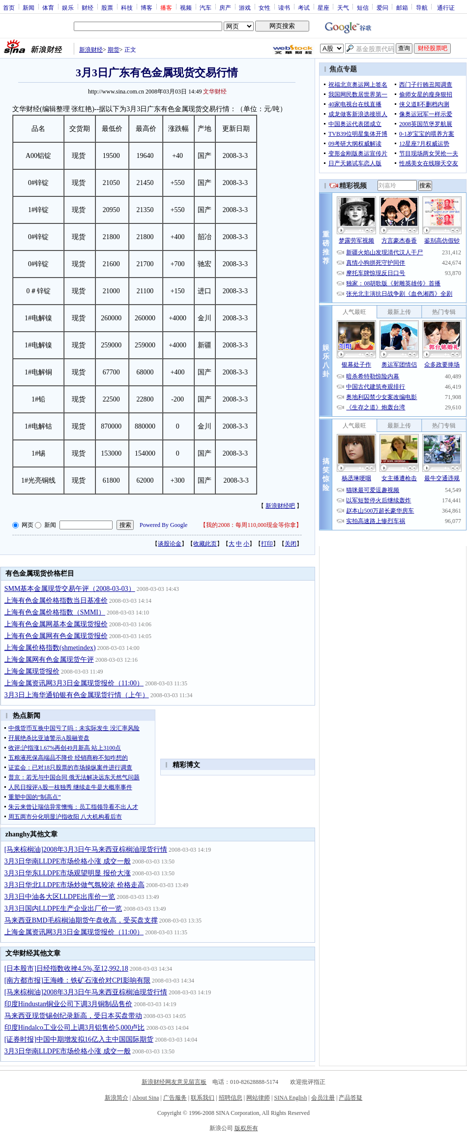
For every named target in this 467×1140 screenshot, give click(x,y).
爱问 (382, 7)
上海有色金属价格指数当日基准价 (56, 600)
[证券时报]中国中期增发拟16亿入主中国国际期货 (78, 1039)
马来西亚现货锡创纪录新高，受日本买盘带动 (73, 1015)
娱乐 (68, 7)
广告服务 (175, 1097)
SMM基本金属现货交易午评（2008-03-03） (69, 588)
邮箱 (402, 7)
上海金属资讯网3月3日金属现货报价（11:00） (74, 683)
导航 (422, 7)
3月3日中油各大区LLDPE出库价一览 (60, 896)
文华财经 (215, 91)
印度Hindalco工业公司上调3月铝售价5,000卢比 (74, 1027)
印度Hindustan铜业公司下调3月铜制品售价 (68, 1004)
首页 (9, 7)
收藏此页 (205, 543)
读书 (284, 7)
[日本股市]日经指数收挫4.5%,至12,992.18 (66, 968)
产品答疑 (350, 1097)
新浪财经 (91, 49)
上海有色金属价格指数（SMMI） (54, 612)
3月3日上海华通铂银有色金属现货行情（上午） (76, 695)
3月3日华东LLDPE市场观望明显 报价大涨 (67, 873)
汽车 (205, 7)
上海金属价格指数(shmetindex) (50, 647)
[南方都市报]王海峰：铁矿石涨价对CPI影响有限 (77, 980)
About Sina (145, 1097)
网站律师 (258, 1097)
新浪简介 (116, 1097)
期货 (113, 49)
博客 (146, 7)
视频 (186, 7)
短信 (363, 7)
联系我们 (202, 1097)
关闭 (290, 543)
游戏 (245, 7)
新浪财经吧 (280, 505)
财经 (87, 7)
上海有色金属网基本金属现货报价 (56, 624)
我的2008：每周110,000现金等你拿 (251, 525)
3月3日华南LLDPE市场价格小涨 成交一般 (67, 861)
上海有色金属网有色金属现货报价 (56, 636)
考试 (304, 7)
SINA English (290, 1097)
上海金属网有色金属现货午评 (49, 659)
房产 (225, 7)
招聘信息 (230, 1097)
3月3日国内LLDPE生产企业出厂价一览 (63, 908)
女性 (264, 7)
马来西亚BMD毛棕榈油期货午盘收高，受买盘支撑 (81, 920)
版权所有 (246, 1128)
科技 (127, 7)
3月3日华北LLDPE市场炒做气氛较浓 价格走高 (74, 885)
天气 (343, 7)
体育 (48, 7)
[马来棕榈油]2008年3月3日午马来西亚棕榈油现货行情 (85, 849)
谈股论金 (169, 543)
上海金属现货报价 (31, 671)
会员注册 (323, 1097)
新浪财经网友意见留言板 (174, 1081)
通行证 (446, 7)
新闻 (28, 7)
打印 (267, 543)
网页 (27, 525)
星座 (323, 7)
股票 (107, 7)
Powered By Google (163, 525)
